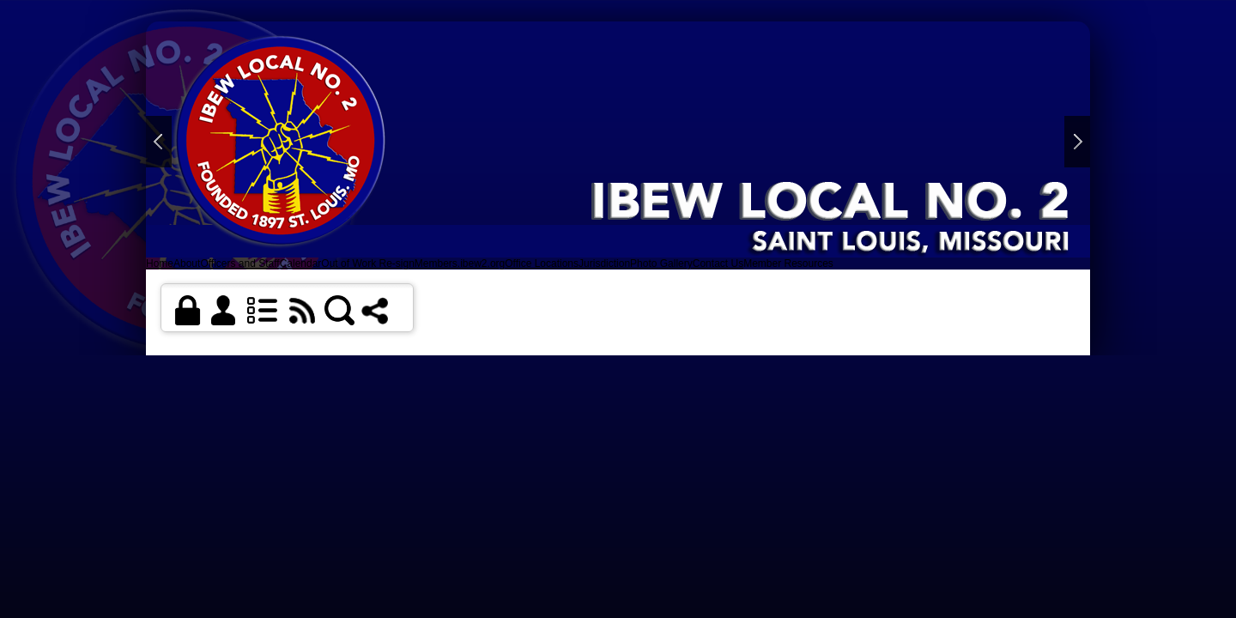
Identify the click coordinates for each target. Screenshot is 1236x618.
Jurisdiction (604, 264)
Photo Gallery (661, 264)
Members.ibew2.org (460, 264)
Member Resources (788, 264)
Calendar (301, 264)
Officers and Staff (239, 264)
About (186, 264)
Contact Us (718, 264)
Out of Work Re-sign (367, 264)
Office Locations (542, 264)
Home (159, 264)
